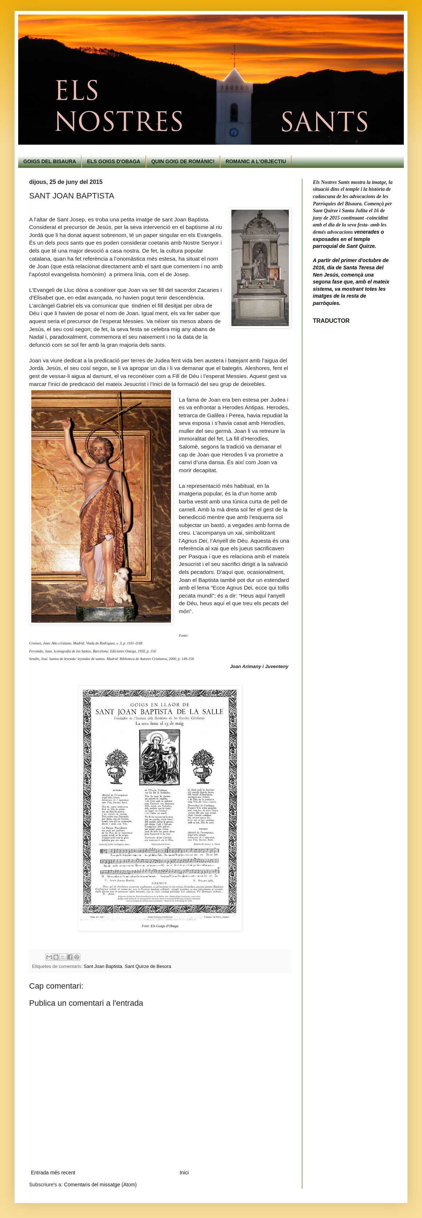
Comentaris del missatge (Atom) (100, 1184)
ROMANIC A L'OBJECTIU (256, 161)
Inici (184, 1172)
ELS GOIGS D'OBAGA (113, 161)
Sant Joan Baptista (103, 966)
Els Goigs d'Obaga (164, 926)
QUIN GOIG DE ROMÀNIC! (183, 161)
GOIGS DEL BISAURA (49, 161)
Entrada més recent (53, 1172)
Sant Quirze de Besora (148, 966)
